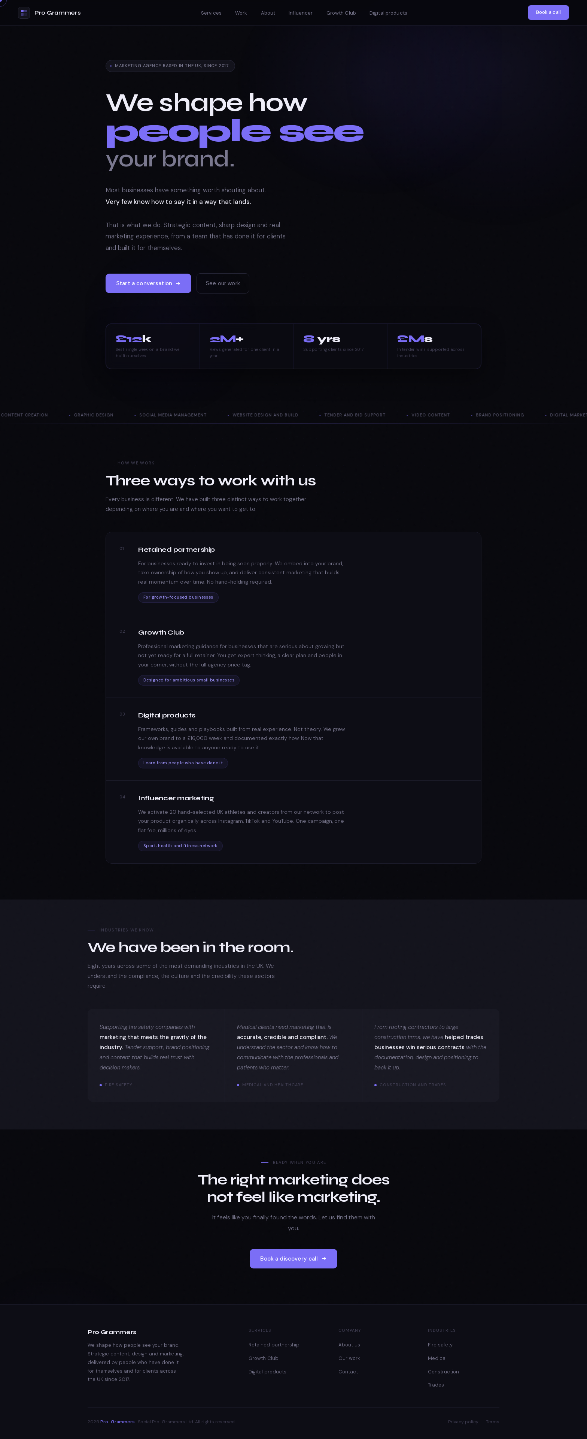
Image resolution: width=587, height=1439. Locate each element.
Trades (436, 1385)
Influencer (301, 13)
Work (241, 13)
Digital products (388, 13)
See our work (223, 283)
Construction (443, 1372)
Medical (437, 1358)
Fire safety (440, 1345)
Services (211, 13)
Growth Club (341, 13)
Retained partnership (274, 1345)
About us (349, 1345)
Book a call (548, 12)
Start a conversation (148, 283)
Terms (492, 1422)
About (268, 13)
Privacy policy (463, 1422)
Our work (349, 1358)
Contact (348, 1372)
